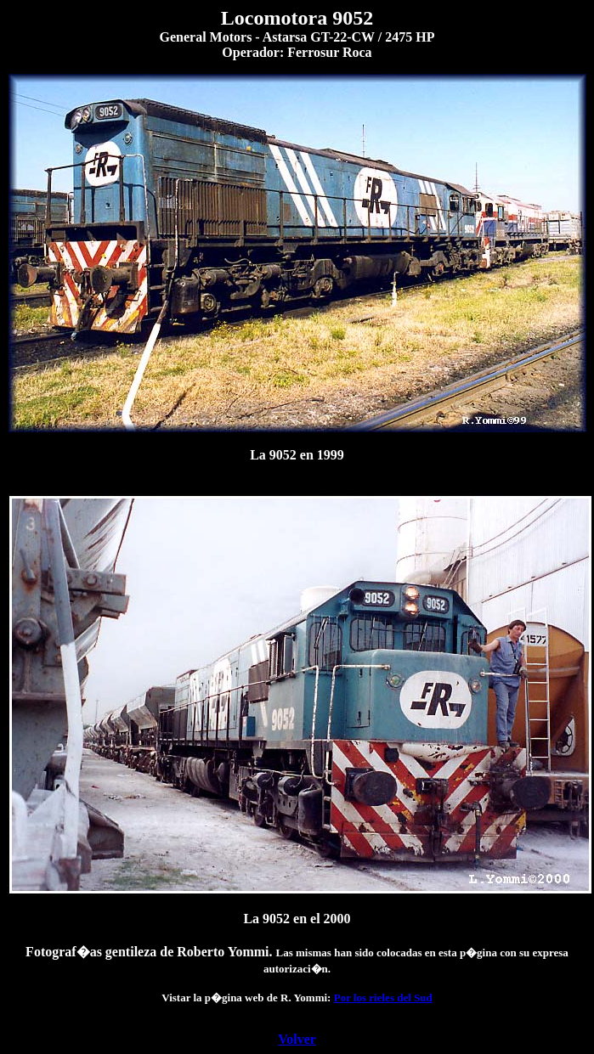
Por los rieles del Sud (383, 997)
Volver (297, 1039)
